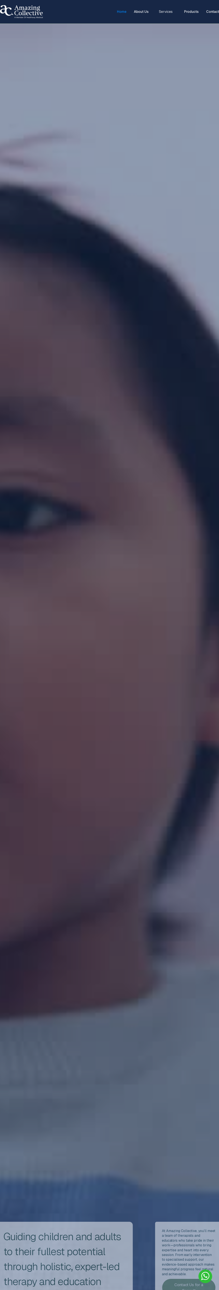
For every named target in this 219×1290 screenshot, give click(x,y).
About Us (141, 11)
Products (191, 11)
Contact (212, 11)
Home (121, 11)
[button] (166, 11)
